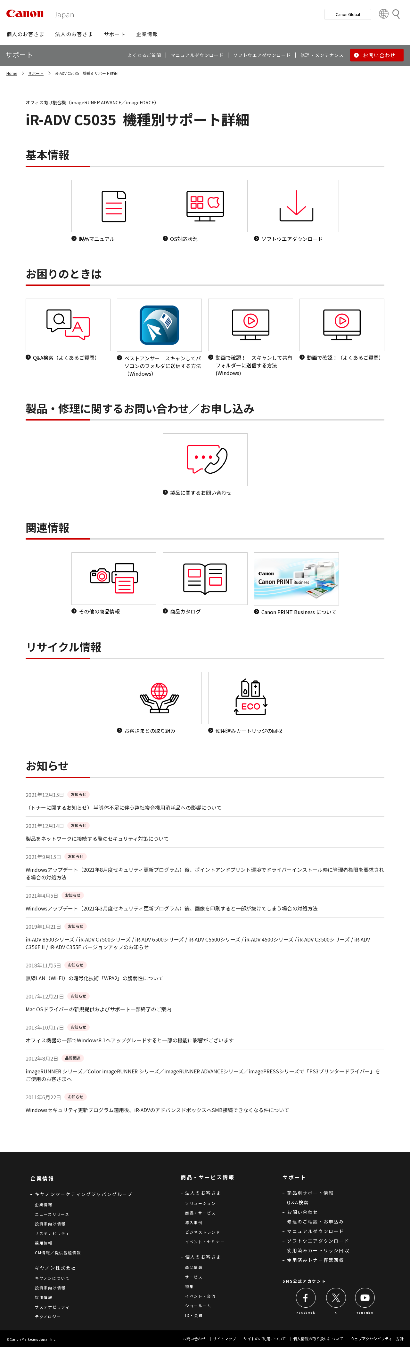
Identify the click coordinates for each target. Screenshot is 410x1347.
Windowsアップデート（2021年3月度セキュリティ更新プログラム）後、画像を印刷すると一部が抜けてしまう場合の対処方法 (172, 908)
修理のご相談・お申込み (315, 1221)
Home (11, 73)
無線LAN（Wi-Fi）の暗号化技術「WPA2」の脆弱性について (94, 978)
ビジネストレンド (202, 1232)
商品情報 (194, 1267)
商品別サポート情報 (310, 1193)
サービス (194, 1276)
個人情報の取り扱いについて (318, 1338)
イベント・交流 (200, 1296)
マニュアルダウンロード (315, 1231)
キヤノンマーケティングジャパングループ (84, 1194)
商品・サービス (200, 1212)
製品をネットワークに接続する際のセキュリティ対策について (97, 838)
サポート (36, 73)
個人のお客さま (203, 1257)
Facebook (306, 1313)
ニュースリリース (52, 1214)
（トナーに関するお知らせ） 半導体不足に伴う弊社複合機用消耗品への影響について (124, 807)
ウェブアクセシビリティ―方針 (377, 1338)
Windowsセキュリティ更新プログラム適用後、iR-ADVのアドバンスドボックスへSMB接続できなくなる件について (157, 1110)
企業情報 (44, 1204)
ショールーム (198, 1305)
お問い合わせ (302, 1212)
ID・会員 (194, 1315)
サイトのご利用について (264, 1338)
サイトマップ (224, 1338)
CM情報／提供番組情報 (58, 1252)
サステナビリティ (52, 1233)
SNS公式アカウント (304, 1281)
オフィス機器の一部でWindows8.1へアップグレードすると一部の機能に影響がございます (130, 1040)
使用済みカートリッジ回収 (318, 1250)
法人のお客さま (203, 1193)
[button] (25, 34)
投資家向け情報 (50, 1223)
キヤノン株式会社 (55, 1267)
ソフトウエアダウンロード (318, 1241)
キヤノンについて (52, 1278)
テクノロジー (48, 1316)
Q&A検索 (298, 1202)
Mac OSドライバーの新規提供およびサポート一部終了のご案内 (98, 1009)
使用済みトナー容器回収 (315, 1260)
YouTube (365, 1313)
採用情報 (44, 1243)
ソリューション (200, 1203)
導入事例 (194, 1222)
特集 (189, 1286)
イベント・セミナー (205, 1241)
